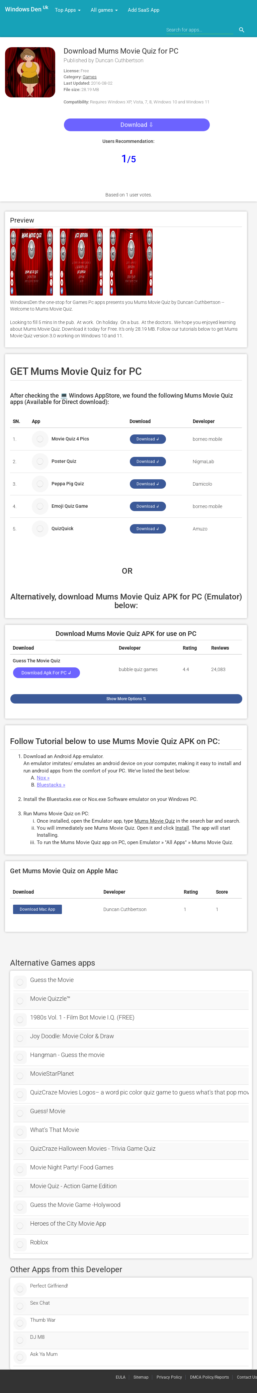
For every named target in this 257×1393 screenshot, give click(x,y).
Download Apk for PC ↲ (46, 672)
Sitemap (141, 1377)
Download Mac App (37, 909)
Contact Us (247, 1377)
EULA (120, 1377)
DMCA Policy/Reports (209, 1377)
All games (104, 10)
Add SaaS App (143, 10)
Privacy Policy (169, 1377)
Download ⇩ (137, 124)
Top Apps (68, 10)
